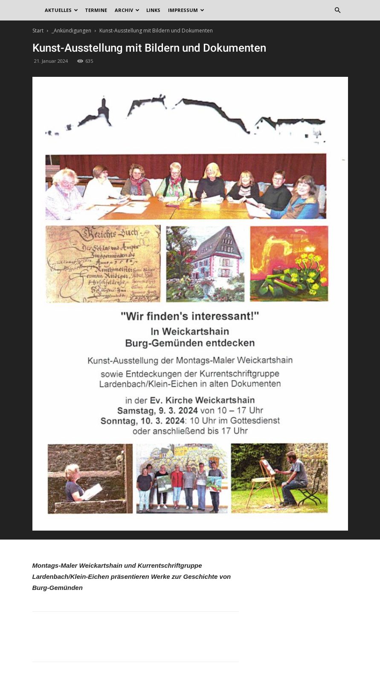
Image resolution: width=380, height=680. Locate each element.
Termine (96, 10)
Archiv (127, 10)
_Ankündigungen (71, 30)
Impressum (186, 10)
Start (38, 30)
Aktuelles (61, 10)
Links (153, 10)
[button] (338, 10)
